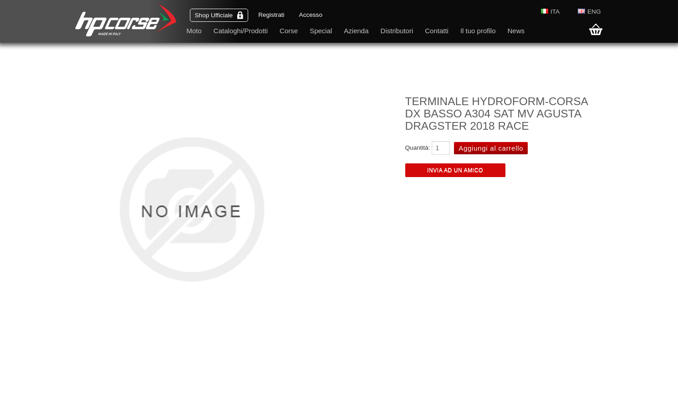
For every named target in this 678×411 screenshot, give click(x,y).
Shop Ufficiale (219, 15)
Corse (289, 31)
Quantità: (417, 147)
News (516, 31)
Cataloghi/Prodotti (241, 31)
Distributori (397, 31)
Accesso (310, 14)
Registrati (271, 14)
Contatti (437, 31)
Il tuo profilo (478, 31)
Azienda (356, 31)
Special (321, 31)
